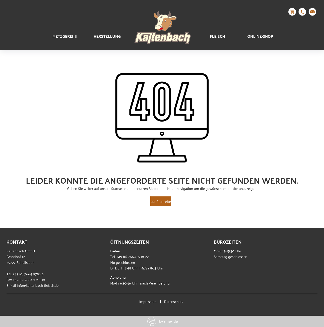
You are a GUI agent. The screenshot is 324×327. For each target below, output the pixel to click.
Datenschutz (173, 301)
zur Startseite (161, 201)
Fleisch (217, 36)
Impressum (148, 301)
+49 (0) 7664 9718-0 (28, 274)
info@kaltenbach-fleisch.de (37, 285)
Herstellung (107, 36)
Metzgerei (64, 36)
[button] (10, 317)
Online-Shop (260, 36)
